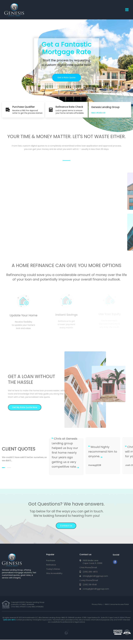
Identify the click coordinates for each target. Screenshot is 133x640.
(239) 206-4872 (90, 571)
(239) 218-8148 (90, 584)
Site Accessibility (54, 573)
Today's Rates (53, 569)
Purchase (50, 560)
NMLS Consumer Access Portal (117, 604)
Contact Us (66, 523)
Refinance (51, 564)
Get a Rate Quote (66, 77)
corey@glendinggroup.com (96, 588)
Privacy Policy (97, 604)
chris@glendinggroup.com (95, 576)
